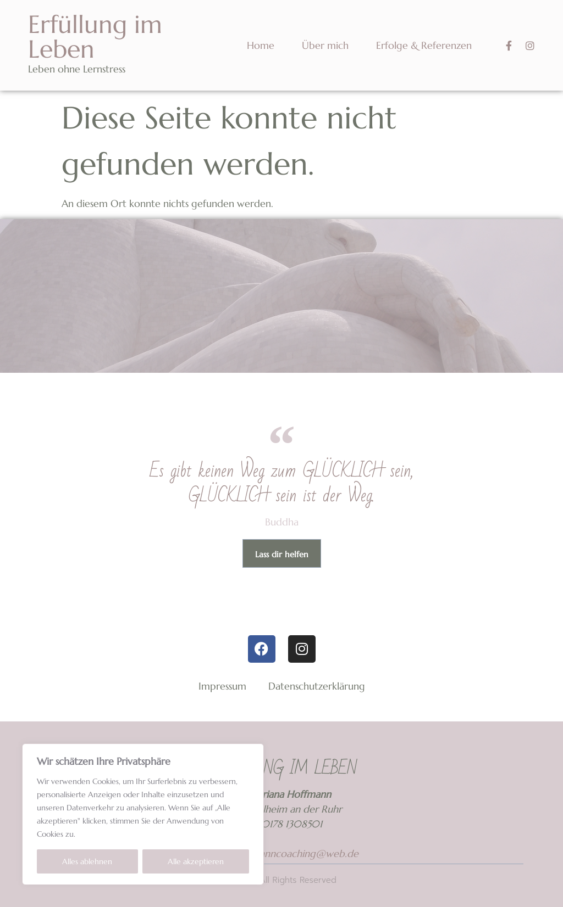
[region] (143, 814)
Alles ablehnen (87, 861)
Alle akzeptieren (196, 861)
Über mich (325, 45)
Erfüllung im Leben (95, 37)
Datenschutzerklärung (316, 686)
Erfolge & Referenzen (424, 45)
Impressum (222, 686)
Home (260, 45)
